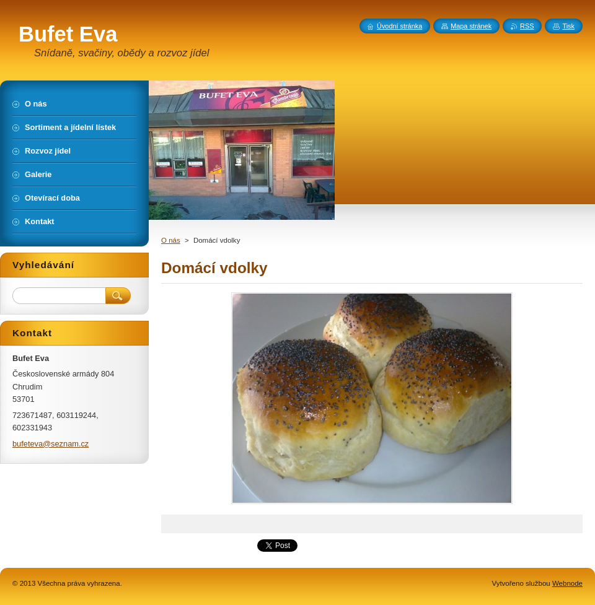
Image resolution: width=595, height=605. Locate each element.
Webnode (567, 583)
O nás (170, 240)
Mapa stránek (471, 26)
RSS (527, 26)
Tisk (568, 26)
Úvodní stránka (399, 26)
